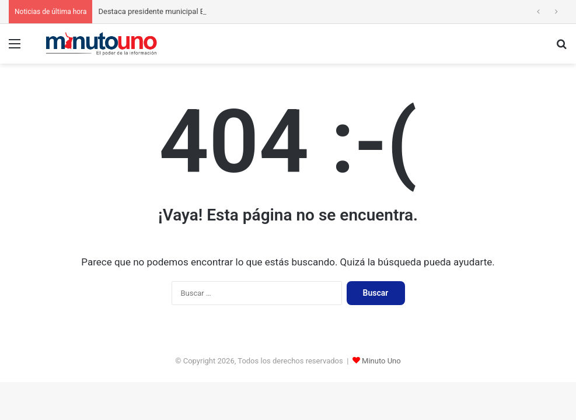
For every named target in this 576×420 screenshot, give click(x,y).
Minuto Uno (381, 360)
